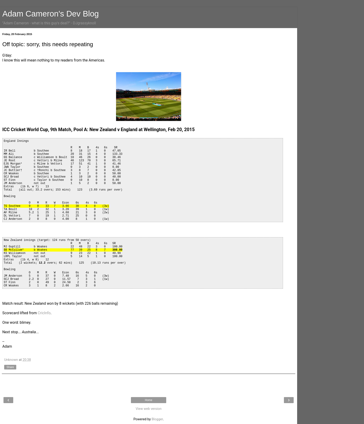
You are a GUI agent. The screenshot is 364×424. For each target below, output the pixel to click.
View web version (148, 409)
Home (148, 400)
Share (10, 367)
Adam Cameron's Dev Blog (50, 13)
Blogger (157, 419)
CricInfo (44, 313)
